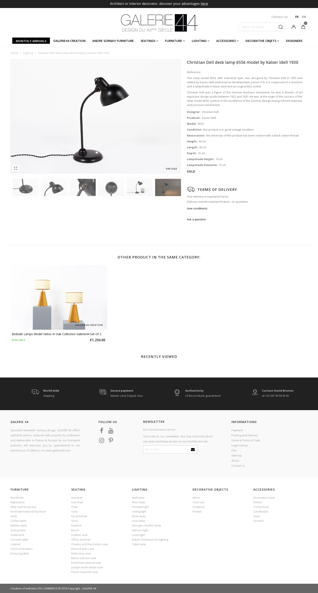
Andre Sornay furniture (113, 41)
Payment (237, 430)
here (204, 3)
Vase (256, 516)
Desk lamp (138, 516)
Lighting (199, 41)
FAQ (233, 450)
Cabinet (15, 544)
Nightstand (17, 502)
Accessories (226, 41)
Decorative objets (261, 41)
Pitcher (257, 502)
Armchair (77, 497)
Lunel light (138, 535)
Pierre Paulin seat (82, 549)
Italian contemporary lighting (150, 539)
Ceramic (258, 521)
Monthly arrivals (31, 41)
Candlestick (260, 511)
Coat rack (199, 502)
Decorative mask (264, 497)
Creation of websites (24, 588)
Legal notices (239, 445)
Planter (197, 511)
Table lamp (139, 544)
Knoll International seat (86, 563)
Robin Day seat (81, 553)
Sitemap (236, 455)
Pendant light (140, 507)
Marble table (19, 525)
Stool (74, 521)
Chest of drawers (22, 549)
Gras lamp (138, 521)
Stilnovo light (140, 530)
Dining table (18, 530)
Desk (14, 516)
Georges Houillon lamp (146, 525)
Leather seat (79, 535)
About (235, 460)
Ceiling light (139, 511)
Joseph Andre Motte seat (87, 567)
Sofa (74, 511)
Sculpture (199, 507)
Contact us (238, 465)
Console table (19, 539)
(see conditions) (197, 208)
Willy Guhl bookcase (23, 507)
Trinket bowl (261, 507)
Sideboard (17, 535)
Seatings (148, 41)
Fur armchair (79, 516)
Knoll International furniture (28, 511)
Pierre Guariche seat (84, 572)
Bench (75, 530)
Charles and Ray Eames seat (89, 544)
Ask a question (196, 219)
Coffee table (18, 521)
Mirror (196, 497)
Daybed (76, 525)
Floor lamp (138, 502)
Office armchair (81, 539)
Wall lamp (138, 497)
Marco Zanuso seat (83, 558)
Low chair (77, 502)
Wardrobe (17, 497)
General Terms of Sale (245, 440)
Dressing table (20, 553)
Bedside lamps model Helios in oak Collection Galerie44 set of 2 (56, 334)
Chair (74, 507)
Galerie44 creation (69, 41)
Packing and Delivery (244, 435)
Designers (294, 41)
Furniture (173, 41)
